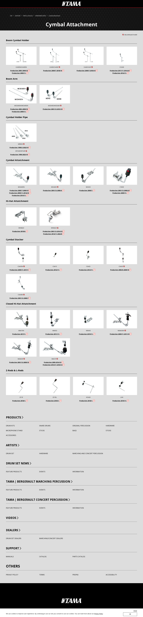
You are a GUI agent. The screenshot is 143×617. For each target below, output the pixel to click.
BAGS (74, 430)
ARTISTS (13, 445)
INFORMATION (78, 472)
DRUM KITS (10, 426)
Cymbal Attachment (54, 15)
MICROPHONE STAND (14, 430)
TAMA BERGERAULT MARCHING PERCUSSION (46, 481)
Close (135, 610)
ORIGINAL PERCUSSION (81, 426)
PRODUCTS (15, 417)
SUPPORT (18, 15)
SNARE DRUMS (44, 426)
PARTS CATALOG (28, 15)
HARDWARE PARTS (40, 15)
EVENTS (42, 472)
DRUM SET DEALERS (13, 538)
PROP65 (75, 575)
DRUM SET (10, 453)
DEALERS (13, 530)
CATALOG (42, 557)
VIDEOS (12, 517)
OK (130, 614)
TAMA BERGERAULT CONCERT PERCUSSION (45, 499)
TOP (11, 15)
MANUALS (10, 557)
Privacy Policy (98, 613)
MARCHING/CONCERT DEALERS (51, 538)
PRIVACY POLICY (12, 575)
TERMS (42, 575)
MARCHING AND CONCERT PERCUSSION (87, 453)
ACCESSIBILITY (111, 575)
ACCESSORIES (11, 435)
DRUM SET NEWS (20, 463)
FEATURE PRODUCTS (14, 472)
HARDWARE (110, 426)
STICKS (42, 430)
